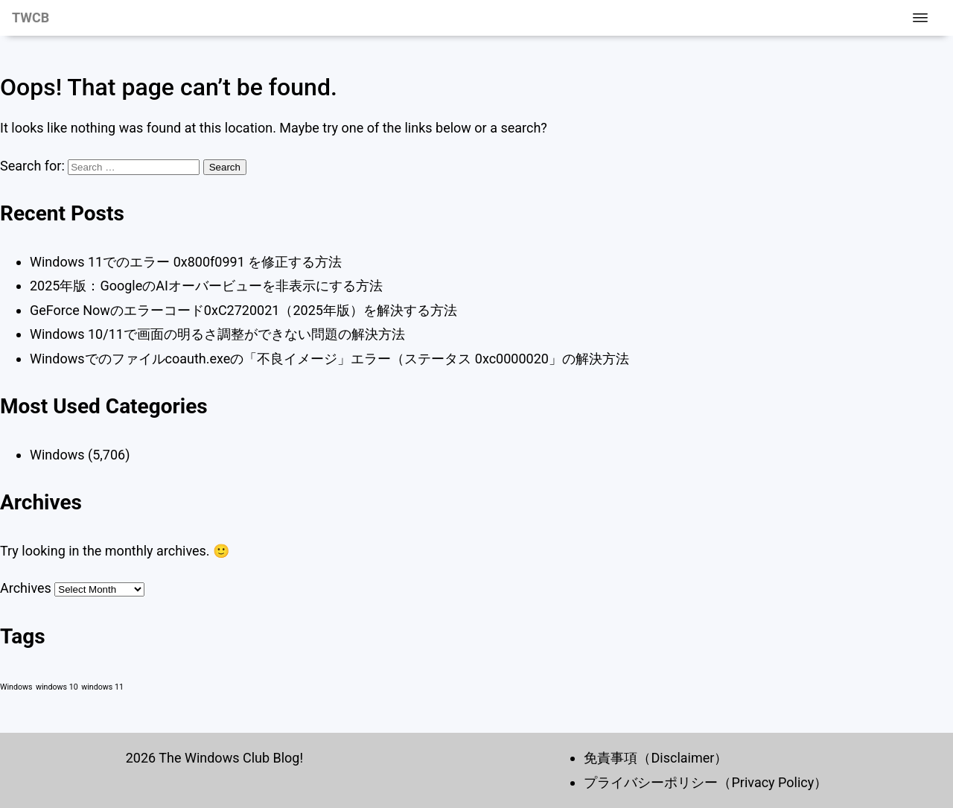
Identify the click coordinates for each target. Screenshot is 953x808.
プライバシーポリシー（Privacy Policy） (705, 782)
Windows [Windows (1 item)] (16, 687)
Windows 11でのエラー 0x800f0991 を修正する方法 (186, 262)
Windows (57, 454)
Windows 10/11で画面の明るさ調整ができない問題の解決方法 (217, 334)
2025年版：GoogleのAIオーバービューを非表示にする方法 (206, 285)
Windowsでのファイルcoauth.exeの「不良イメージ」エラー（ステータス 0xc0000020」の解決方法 (329, 358)
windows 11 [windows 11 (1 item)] (102, 687)
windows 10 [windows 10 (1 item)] (57, 687)
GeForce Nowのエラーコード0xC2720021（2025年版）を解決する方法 (243, 310)
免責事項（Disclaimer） (655, 758)
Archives (25, 588)
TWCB (30, 17)
